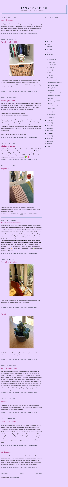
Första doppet (6, 452)
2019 (48, 120)
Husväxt (4, 314)
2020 (48, 54)
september (51, 64)
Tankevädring (34, 8)
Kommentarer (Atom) (15, 477)
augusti (51, 67)
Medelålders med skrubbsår (11, 223)
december (51, 57)
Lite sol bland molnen (9, 421)
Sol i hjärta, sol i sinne (9, 262)
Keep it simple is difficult (10, 42)
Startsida (22, 473)
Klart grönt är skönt (8, 146)
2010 (48, 143)
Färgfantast (5, 169)
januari (50, 117)
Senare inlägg (4, 473)
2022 (48, 49)
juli (50, 70)
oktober (51, 62)
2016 (48, 128)
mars (50, 112)
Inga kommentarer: (31, 33)
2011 (48, 141)
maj (50, 75)
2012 (48, 138)
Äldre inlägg (39, 473)
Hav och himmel (7, 20)
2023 (48, 47)
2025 (48, 41)
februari (51, 114)
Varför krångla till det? (9, 368)
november (51, 59)
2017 (48, 125)
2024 (48, 44)
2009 (48, 146)
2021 (48, 52)
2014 (48, 133)
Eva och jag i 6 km (8, 101)
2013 (48, 136)
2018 (48, 123)
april (50, 77)
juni (50, 72)
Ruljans (4, 401)
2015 (48, 130)
